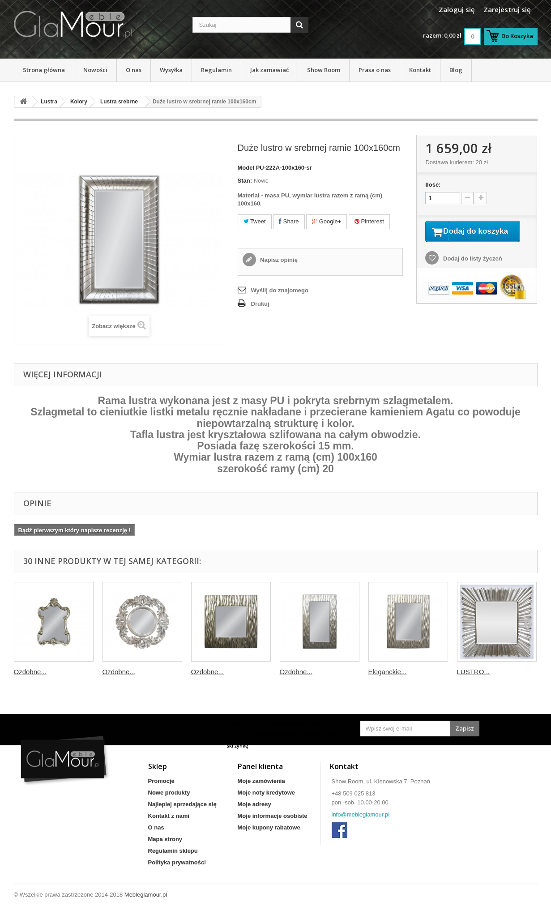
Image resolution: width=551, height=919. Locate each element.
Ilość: (432, 184)
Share (289, 221)
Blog (455, 70)
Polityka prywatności (177, 862)
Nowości (95, 70)
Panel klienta (260, 766)
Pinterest (369, 221)
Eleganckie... (387, 671)
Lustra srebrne (119, 101)
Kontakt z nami (168, 815)
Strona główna (44, 70)
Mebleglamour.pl (145, 894)
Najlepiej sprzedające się (182, 804)
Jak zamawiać (269, 70)
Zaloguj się (457, 9)
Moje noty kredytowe (266, 792)
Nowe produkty (169, 792)
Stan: (245, 180)
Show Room (323, 70)
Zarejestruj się (507, 9)
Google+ (326, 221)
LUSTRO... (473, 671)
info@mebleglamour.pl (361, 814)
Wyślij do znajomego (279, 290)
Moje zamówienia (261, 781)
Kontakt (420, 70)
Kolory (78, 101)
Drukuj (260, 303)
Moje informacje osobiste (273, 815)
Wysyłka (171, 70)
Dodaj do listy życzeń (471, 270)
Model (246, 167)
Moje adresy (254, 804)
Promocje (161, 781)
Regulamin (216, 70)
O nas (133, 70)
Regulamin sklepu (173, 850)
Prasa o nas (375, 70)
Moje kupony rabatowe (269, 827)
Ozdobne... (30, 671)
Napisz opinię (278, 259)
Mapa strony (165, 839)
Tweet (254, 221)
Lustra (49, 101)
